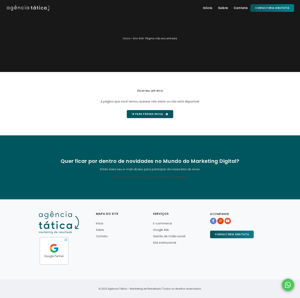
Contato (241, 8)
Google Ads (161, 230)
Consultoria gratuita (272, 8)
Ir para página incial (150, 114)
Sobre (223, 8)
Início (207, 8)
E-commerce (162, 223)
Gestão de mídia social (169, 236)
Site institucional (164, 243)
